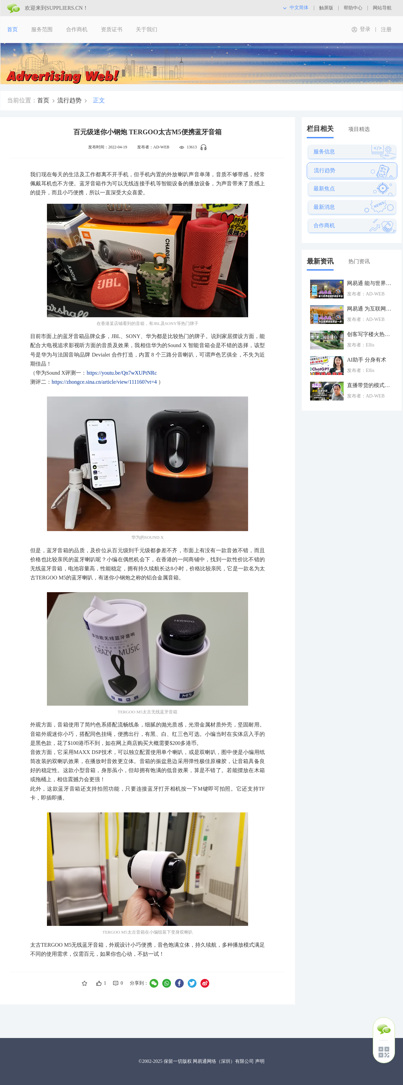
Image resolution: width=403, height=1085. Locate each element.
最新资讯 (320, 261)
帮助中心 (353, 7)
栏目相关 (320, 128)
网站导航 (382, 7)
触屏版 (326, 7)
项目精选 (359, 129)
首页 (12, 29)
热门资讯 (359, 261)
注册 (386, 29)
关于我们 (146, 29)
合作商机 (77, 29)
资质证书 (111, 29)
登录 (365, 29)
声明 (260, 1061)
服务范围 (42, 29)
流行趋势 (69, 100)
